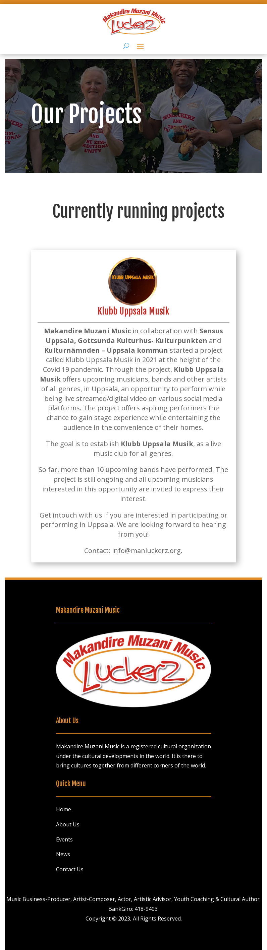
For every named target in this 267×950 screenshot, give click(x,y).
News (63, 854)
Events (64, 839)
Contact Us (70, 869)
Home (63, 809)
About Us (67, 824)
